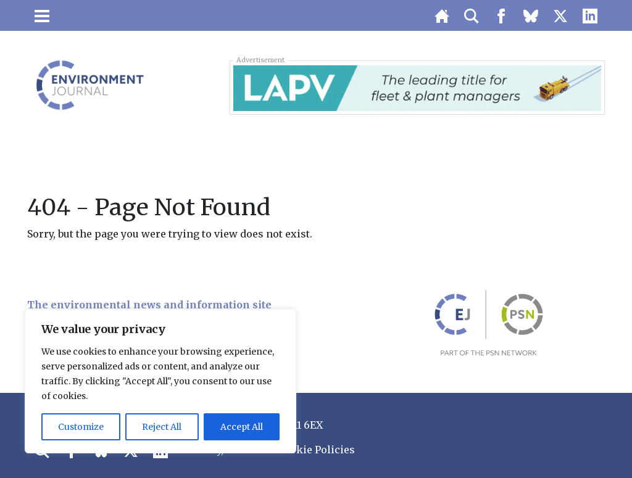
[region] (160, 381)
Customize (81, 426)
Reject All (161, 426)
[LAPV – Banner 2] (417, 87)
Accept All (241, 426)
